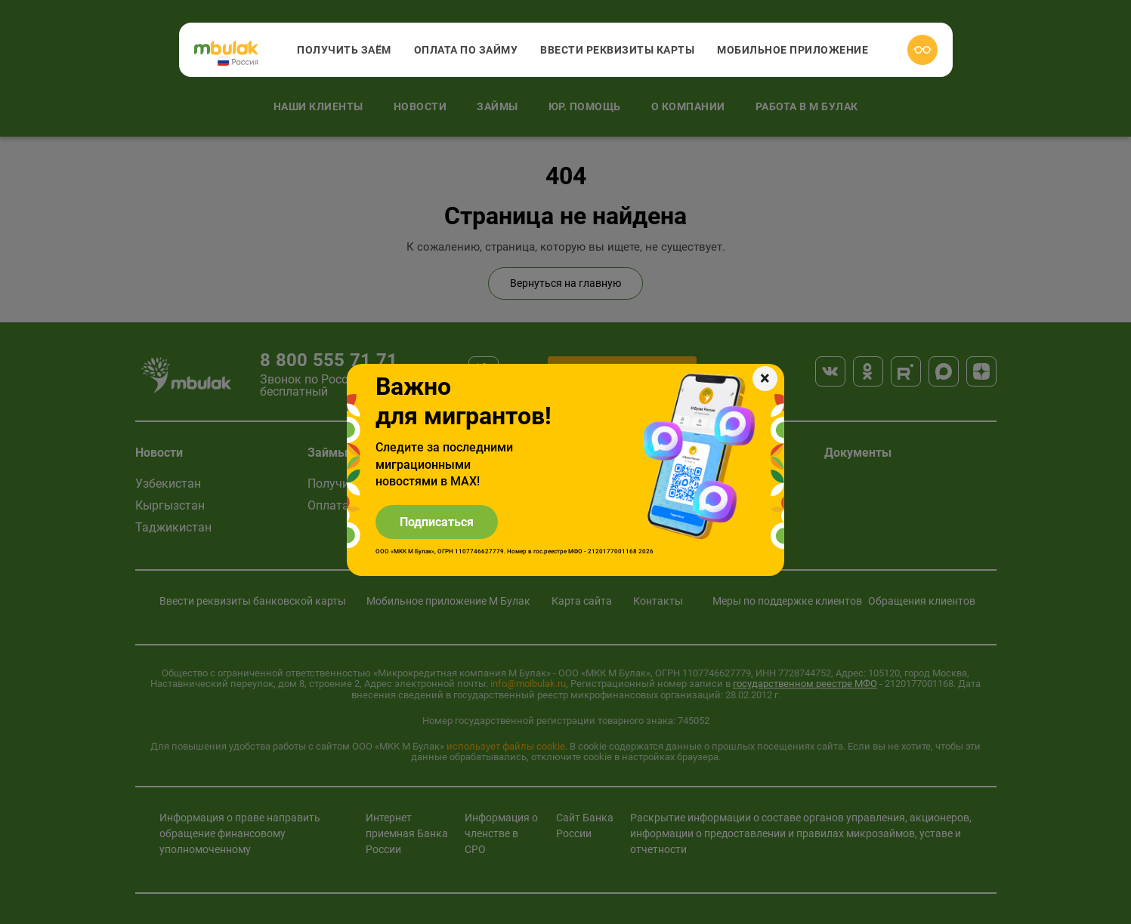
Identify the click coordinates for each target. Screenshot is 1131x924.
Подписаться (437, 522)
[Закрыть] (764, 378)
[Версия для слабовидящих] (922, 50)
